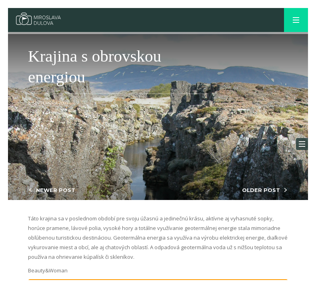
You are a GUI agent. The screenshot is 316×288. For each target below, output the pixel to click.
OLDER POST (261, 190)
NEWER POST (55, 190)
